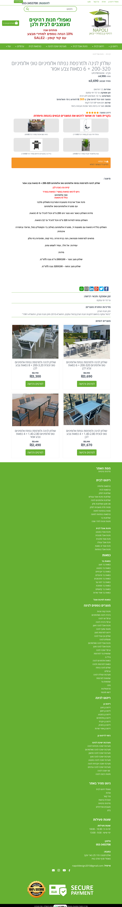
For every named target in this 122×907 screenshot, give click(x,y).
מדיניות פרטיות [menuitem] (104, 471)
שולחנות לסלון (105, 492)
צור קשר (107, 796)
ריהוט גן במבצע (104, 714)
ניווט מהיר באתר (100, 782)
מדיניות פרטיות (104, 803)
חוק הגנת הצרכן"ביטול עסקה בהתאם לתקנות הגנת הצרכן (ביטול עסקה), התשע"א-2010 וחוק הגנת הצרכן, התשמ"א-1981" (66, 313)
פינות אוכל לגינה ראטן (102, 625)
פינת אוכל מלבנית (103, 538)
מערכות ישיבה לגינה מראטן (100, 752)
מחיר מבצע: (105, 81)
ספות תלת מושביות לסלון (100, 506)
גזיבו (109, 684)
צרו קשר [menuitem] (96, 1)
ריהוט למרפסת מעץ (103, 632)
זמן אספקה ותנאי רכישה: (97, 296)
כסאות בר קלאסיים (103, 588)
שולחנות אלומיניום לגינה (101, 499)
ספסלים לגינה (105, 639)
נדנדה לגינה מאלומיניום (101, 614)
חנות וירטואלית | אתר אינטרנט (43, 906)
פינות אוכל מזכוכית (103, 534)
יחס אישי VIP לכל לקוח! (94, 102)
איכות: (107, 106)
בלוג (109, 810)
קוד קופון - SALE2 (47, 38)
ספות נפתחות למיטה (102, 510)
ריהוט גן (107, 703)
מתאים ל (90, 238)
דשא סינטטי (106, 691)
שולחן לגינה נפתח (103, 667)
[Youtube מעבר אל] (64, 870)
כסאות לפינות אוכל (102, 599)
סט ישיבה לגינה (104, 770)
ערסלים (108, 670)
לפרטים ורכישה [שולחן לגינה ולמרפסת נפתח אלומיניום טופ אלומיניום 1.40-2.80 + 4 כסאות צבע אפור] (35, 452)
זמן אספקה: (105, 92)
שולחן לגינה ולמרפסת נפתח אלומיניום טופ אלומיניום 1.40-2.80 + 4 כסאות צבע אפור (35, 433)
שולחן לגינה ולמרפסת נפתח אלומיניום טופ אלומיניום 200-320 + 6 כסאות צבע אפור (61, 65)
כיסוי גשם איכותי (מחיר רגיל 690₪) (36, 134)
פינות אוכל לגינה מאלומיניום (99, 642)
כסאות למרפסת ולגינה (101, 663)
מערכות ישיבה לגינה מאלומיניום (98, 749)
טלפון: (108, 840)
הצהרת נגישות (105, 799)
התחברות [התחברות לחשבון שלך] (18, 1)
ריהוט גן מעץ (105, 707)
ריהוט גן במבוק (105, 724)
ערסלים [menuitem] (19, 46)
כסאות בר (106, 560)
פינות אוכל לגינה (98, 54)
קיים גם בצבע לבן (61, 187)
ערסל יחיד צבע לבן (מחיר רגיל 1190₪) (86, 134)
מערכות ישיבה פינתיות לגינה (99, 745)
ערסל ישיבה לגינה (103, 649)
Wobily (69, 906)
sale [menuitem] (89, 1)
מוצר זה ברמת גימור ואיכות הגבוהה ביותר (87, 106)
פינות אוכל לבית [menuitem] (79, 46)
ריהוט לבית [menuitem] (98, 46)
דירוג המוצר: (105, 112)
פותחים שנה (50, 30)
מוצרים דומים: (103, 321)
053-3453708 (30, 3)
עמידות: (73, 245)
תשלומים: (106, 96)
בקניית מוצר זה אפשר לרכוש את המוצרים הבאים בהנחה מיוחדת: (72, 116)
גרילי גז (108, 656)
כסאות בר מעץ (105, 564)
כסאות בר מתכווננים (102, 578)
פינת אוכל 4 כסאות (103, 545)
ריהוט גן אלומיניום (104, 717)
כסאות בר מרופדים (103, 574)
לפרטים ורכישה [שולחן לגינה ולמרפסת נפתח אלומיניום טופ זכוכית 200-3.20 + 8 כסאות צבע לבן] (35, 383)
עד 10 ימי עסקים (93, 92)
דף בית (108, 54)
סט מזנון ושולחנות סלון (101, 503)
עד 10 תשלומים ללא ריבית (90, 96)
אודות (108, 792)
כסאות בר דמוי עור (103, 581)
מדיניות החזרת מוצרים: (98, 307)
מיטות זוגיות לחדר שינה (101, 520)
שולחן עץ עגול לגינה (102, 635)
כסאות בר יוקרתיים (103, 571)
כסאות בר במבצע (103, 567)
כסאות (106, 554)
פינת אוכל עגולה (104, 542)
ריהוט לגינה (103, 697)
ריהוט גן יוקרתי (105, 721)
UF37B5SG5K (98, 73)
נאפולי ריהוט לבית (103, 789)
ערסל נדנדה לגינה (103, 621)
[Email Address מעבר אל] (53, 870)
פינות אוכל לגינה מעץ (102, 646)
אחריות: (107, 89)
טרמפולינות (106, 688)
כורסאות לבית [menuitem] (35, 46)
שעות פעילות (102, 819)
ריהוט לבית (103, 479)
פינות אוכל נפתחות (103, 549)
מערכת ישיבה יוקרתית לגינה (99, 763)
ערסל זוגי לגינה (104, 618)
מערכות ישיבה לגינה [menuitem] (56, 46)
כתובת (108, 851)
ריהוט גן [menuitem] (113, 46)
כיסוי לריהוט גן (104, 735)
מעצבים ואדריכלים (103, 806)
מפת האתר (103, 467)
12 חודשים (98, 89)
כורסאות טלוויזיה (104, 485)
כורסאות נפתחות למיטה (101, 513)
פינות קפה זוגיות (104, 611)
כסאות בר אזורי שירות (102, 592)
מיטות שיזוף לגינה (103, 628)
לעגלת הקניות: (10, 23)
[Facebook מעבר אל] (69, 870)
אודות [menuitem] (104, 1)
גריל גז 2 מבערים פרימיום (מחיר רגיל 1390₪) (36, 154)
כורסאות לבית (105, 489)
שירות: (107, 102)
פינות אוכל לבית (103, 527)
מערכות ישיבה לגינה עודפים (99, 766)
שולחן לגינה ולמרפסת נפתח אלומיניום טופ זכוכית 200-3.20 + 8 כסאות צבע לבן (35, 365)
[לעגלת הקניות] (10, 23)
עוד (8, 46)
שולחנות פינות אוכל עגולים (100, 496)
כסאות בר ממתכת (103, 585)
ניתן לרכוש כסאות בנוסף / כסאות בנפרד (61, 192)
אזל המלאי (102, 161)
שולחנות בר (106, 517)
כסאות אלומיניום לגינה (102, 660)
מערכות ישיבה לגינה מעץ (100, 756)
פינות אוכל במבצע (103, 531)
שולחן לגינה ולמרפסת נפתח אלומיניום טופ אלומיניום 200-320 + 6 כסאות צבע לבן (86, 365)
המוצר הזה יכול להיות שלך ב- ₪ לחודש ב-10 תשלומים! (84, 99)
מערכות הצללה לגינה (102, 674)
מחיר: (104, 76)
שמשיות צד (106, 681)
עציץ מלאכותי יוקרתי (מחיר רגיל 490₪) (86, 154)
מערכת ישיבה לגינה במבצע (99, 759)
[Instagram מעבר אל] (58, 870)
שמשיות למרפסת (103, 677)
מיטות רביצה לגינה (103, 773)
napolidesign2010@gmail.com (87, 865)
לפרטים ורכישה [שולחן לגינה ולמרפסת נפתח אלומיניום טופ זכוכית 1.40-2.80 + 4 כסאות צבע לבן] (87, 452)
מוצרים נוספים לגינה (97, 605)
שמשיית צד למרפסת (102, 653)
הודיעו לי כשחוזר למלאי (99, 164)
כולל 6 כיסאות (61, 197)
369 (82, 99)
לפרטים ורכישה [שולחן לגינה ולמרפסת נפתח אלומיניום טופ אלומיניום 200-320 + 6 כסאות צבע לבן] (87, 383)
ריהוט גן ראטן (105, 710)
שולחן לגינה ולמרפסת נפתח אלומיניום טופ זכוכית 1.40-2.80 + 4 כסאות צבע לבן (86, 433)
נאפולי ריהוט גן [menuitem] (113, 1)
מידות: (61, 252)
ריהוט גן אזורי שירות (103, 728)
